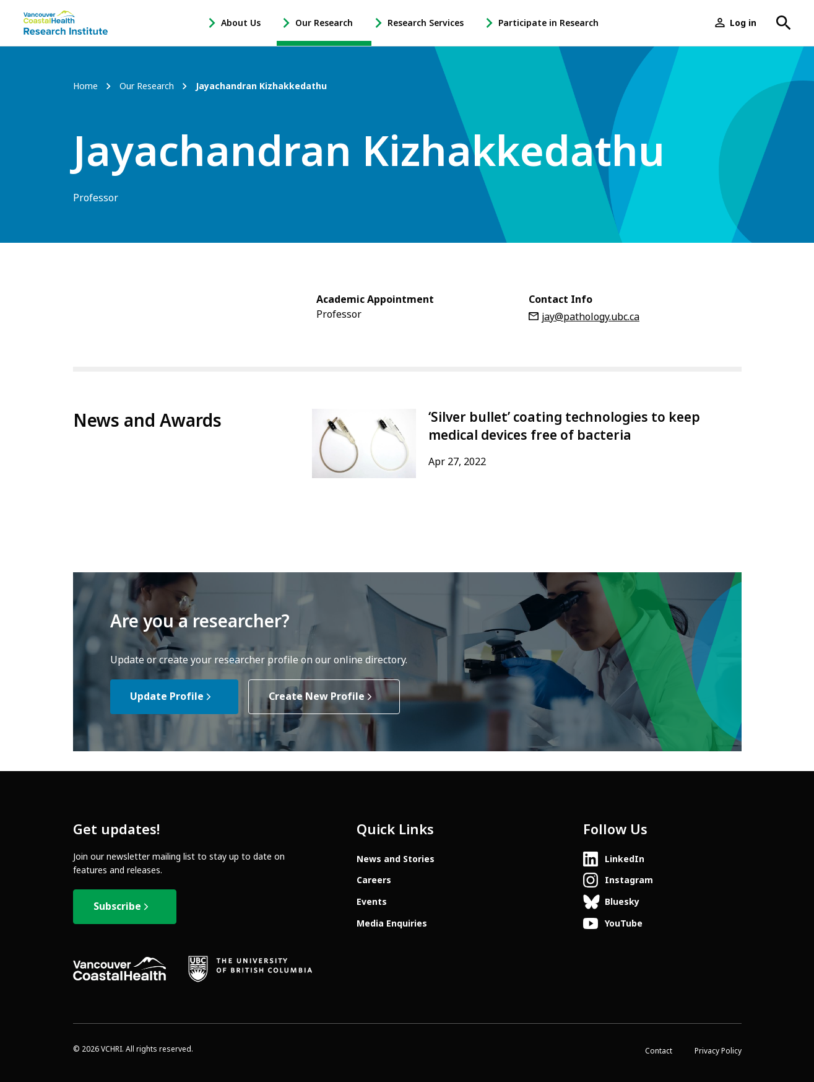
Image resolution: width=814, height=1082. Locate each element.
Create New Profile (317, 696)
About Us (241, 23)
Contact (658, 1051)
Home (85, 86)
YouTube (624, 923)
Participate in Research (548, 23)
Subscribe (117, 906)
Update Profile (167, 696)
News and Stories (396, 859)
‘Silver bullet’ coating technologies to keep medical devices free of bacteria (564, 426)
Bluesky (622, 902)
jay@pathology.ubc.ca (590, 317)
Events (372, 902)
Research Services (426, 23)
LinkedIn (624, 859)
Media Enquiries (392, 923)
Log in (743, 23)
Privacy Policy (718, 1051)
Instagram (629, 880)
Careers (374, 880)
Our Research (324, 23)
